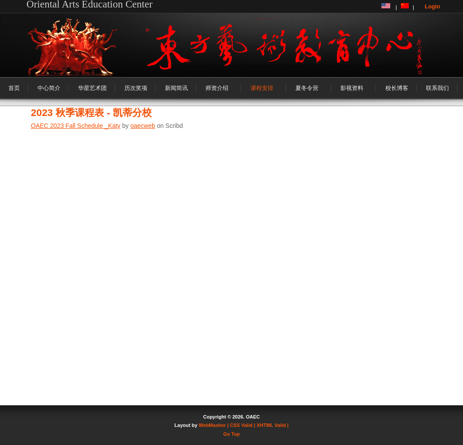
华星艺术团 (92, 88)
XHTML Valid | (273, 425)
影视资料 (351, 88)
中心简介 (48, 88)
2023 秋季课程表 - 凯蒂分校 (91, 112)
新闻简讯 (176, 88)
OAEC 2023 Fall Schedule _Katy (75, 125)
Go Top (231, 434)
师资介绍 (216, 88)
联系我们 (437, 88)
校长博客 (396, 88)
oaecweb (143, 125)
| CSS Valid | (241, 425)
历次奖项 (135, 88)
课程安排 (261, 88)
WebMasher (212, 425)
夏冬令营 (306, 88)
